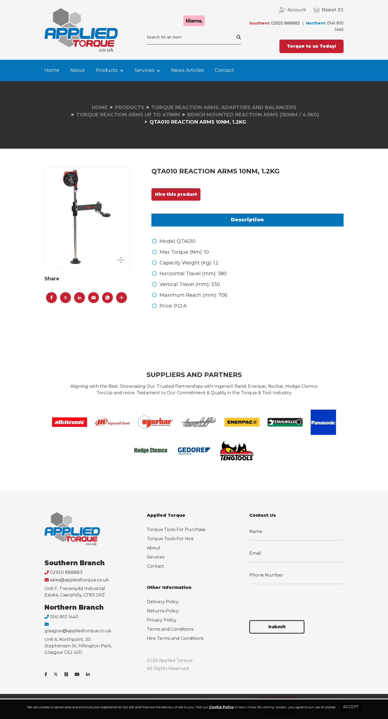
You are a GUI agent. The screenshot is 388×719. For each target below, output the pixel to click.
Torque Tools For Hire (170, 538)
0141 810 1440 (64, 616)
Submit (277, 626)
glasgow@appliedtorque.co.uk (77, 630)
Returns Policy (163, 610)
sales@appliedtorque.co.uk (79, 579)
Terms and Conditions (170, 629)
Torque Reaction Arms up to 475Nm (128, 115)
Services (144, 70)
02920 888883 (285, 23)
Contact (224, 70)
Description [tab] (247, 220)
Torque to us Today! (311, 46)
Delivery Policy (163, 601)
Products (106, 70)
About (77, 70)
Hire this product (176, 194)
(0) (333, 10)
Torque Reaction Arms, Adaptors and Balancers (223, 107)
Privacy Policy (161, 620)
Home (51, 70)
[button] (51, 297)
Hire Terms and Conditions (175, 638)
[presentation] (290, 598)
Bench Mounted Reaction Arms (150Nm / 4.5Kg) (253, 115)
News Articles (187, 70)
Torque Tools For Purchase (176, 529)
